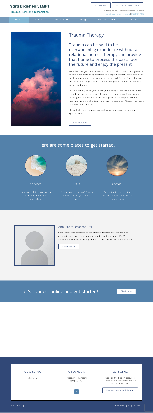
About (38, 19)
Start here (126, 292)
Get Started (105, 19)
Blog (83, 19)
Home (18, 19)
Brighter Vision (135, 406)
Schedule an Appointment (127, 5)
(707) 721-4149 (137, 14)
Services (60, 19)
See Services (80, 123)
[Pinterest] (76, 392)
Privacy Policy (17, 406)
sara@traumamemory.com (118, 14)
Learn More (69, 247)
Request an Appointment (120, 391)
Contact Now (100, 5)
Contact (133, 19)
